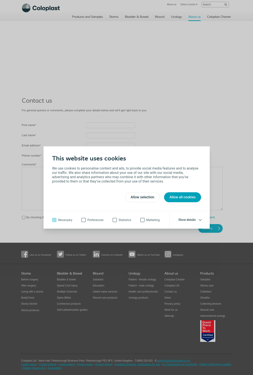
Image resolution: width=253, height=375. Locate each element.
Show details (187, 219)
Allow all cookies (182, 197)
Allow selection (142, 197)
